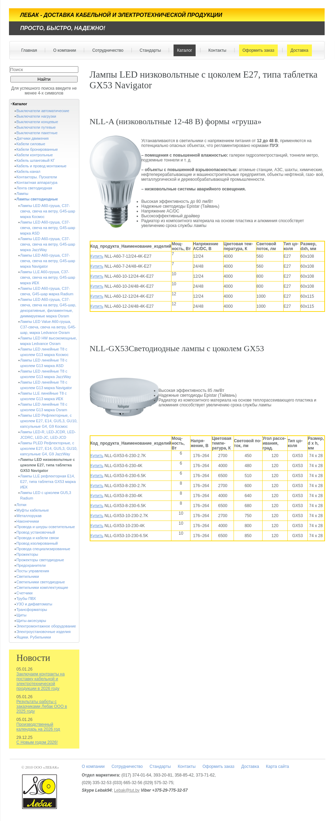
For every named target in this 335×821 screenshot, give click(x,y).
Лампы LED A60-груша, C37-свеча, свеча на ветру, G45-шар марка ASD (47, 227)
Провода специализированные (43, 549)
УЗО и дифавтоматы (34, 604)
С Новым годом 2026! (37, 742)
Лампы (22, 193)
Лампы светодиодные (37, 199)
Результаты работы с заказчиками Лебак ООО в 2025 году (42, 706)
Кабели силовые (31, 144)
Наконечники (28, 521)
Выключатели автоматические (43, 111)
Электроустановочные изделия (44, 632)
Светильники (28, 576)
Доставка (298, 50)
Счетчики (25, 593)
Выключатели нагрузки (36, 116)
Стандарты (148, 50)
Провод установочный (36, 532)
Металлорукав (29, 516)
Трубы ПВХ (26, 598)
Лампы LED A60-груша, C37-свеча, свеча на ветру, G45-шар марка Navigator (47, 260)
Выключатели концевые (37, 122)
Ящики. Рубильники (34, 637)
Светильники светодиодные (41, 582)
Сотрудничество (106, 50)
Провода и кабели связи (38, 538)
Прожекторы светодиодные (40, 560)
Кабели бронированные (37, 149)
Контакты (216, 50)
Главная (29, 50)
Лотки (22, 505)
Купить (97, 256)
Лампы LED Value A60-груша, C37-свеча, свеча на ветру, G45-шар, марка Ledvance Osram (48, 327)
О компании (63, 50)
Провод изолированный (37, 543)
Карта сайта (277, 766)
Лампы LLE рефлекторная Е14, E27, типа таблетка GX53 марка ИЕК (48, 481)
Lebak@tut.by (126, 790)
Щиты (22, 615)
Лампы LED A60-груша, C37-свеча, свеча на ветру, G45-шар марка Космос (47, 211)
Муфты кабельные (33, 510)
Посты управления (33, 571)
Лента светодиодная (34, 188)
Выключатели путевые (36, 127)
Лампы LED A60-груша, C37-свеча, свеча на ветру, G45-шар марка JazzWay (47, 244)
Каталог (183, 50)
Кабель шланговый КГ (36, 160)
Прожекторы (27, 554)
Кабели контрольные (35, 155)
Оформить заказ (257, 50)
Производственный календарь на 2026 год (38, 727)
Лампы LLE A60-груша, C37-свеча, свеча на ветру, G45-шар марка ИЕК (47, 277)
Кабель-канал (28, 171)
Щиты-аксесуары (31, 621)
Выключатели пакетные (37, 133)
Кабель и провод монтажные (42, 166)
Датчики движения (33, 138)
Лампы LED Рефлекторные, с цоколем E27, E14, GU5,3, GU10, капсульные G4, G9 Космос (49, 420)
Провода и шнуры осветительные (46, 527)
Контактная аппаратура (37, 182)
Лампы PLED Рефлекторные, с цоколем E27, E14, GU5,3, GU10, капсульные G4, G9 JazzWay (49, 448)
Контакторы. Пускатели (37, 177)
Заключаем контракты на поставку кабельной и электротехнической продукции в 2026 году (41, 681)
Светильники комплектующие (42, 587)
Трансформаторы (32, 609)
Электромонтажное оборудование (46, 626)
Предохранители (31, 565)
